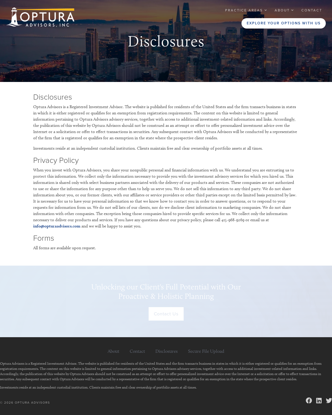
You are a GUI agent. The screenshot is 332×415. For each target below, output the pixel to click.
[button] (246, 10)
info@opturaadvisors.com (56, 226)
